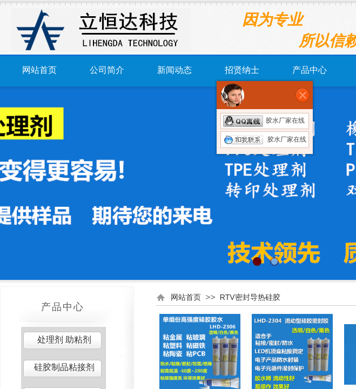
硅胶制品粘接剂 (64, 367)
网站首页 (39, 70)
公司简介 (107, 70)
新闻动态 (174, 70)
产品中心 (309, 70)
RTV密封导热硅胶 (250, 297)
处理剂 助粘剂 (64, 339)
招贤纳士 (242, 70)
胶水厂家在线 (264, 120)
